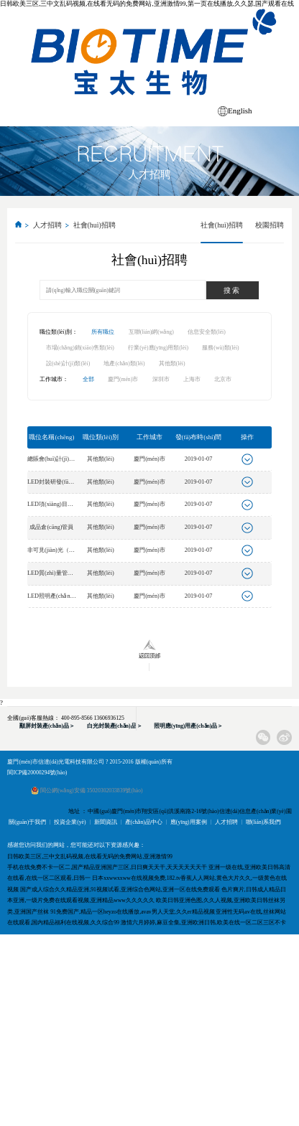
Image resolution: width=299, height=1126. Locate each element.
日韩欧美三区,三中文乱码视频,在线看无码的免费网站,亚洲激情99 (89, 856)
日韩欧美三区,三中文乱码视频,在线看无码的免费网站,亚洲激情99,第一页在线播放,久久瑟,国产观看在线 (147, 3)
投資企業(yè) (70, 822)
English (240, 110)
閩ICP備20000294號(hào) (37, 772)
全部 (88, 379)
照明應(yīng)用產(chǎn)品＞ (188, 726)
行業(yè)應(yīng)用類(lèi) (158, 347)
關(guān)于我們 (27, 822)
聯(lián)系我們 (263, 822)
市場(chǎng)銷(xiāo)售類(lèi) (80, 347)
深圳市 (161, 379)
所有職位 (102, 332)
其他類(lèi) (172, 363)
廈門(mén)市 (123, 379)
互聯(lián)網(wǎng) (151, 332)
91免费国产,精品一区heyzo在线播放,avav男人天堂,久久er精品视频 (132, 912)
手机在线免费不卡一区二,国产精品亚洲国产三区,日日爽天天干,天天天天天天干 (107, 867)
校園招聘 (269, 225)
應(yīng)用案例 (188, 822)
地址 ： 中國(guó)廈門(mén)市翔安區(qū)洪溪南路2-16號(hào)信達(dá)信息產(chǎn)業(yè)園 (180, 811)
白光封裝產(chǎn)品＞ (114, 726)
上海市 (192, 379)
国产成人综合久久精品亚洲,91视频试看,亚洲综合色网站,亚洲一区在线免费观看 (119, 889)
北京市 (222, 379)
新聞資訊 (105, 822)
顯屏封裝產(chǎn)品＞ (47, 726)
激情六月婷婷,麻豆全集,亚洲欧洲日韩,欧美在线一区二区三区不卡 (203, 922)
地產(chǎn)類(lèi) (124, 363)
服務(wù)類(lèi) (220, 347)
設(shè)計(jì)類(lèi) (68, 363)
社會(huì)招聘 (94, 225)
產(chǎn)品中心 (143, 822)
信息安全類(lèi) (207, 332)
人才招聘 (47, 225)
